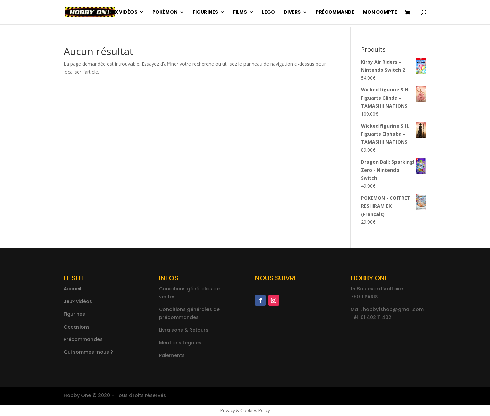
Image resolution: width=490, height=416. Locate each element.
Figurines (205, 12)
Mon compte (380, 12)
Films (240, 12)
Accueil (72, 288)
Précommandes (83, 339)
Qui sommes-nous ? (88, 352)
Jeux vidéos (121, 12)
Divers (292, 12)
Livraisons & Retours (184, 330)
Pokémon (165, 12)
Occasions (77, 327)
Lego (268, 12)
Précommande (335, 12)
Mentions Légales (180, 342)
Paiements (172, 355)
